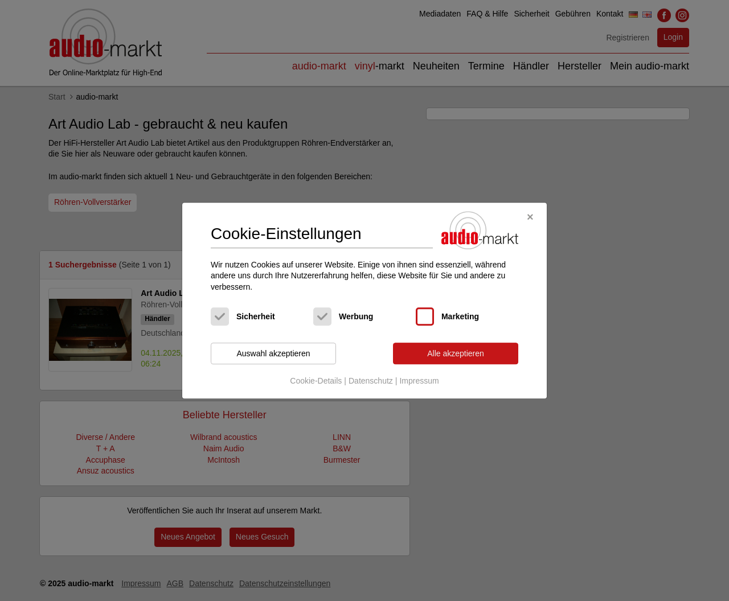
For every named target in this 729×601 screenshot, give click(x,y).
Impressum (419, 380)
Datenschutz (371, 380)
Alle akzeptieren (455, 353)
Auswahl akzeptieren (273, 353)
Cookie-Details (316, 380)
